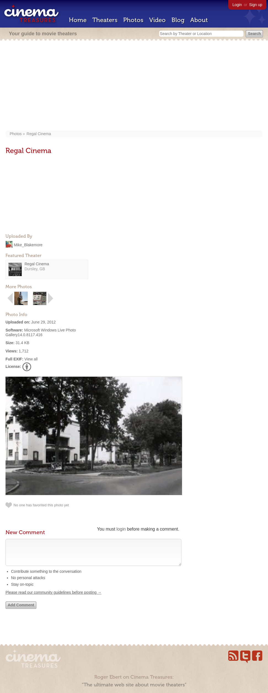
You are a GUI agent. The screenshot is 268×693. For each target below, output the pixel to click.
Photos (133, 20)
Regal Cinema (38, 134)
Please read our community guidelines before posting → (53, 598)
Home (78, 20)
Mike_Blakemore (28, 244)
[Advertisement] (134, 86)
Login (237, 4)
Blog (177, 20)
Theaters (104, 20)
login (121, 529)
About (199, 20)
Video (157, 20)
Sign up (255, 4)
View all (30, 359)
